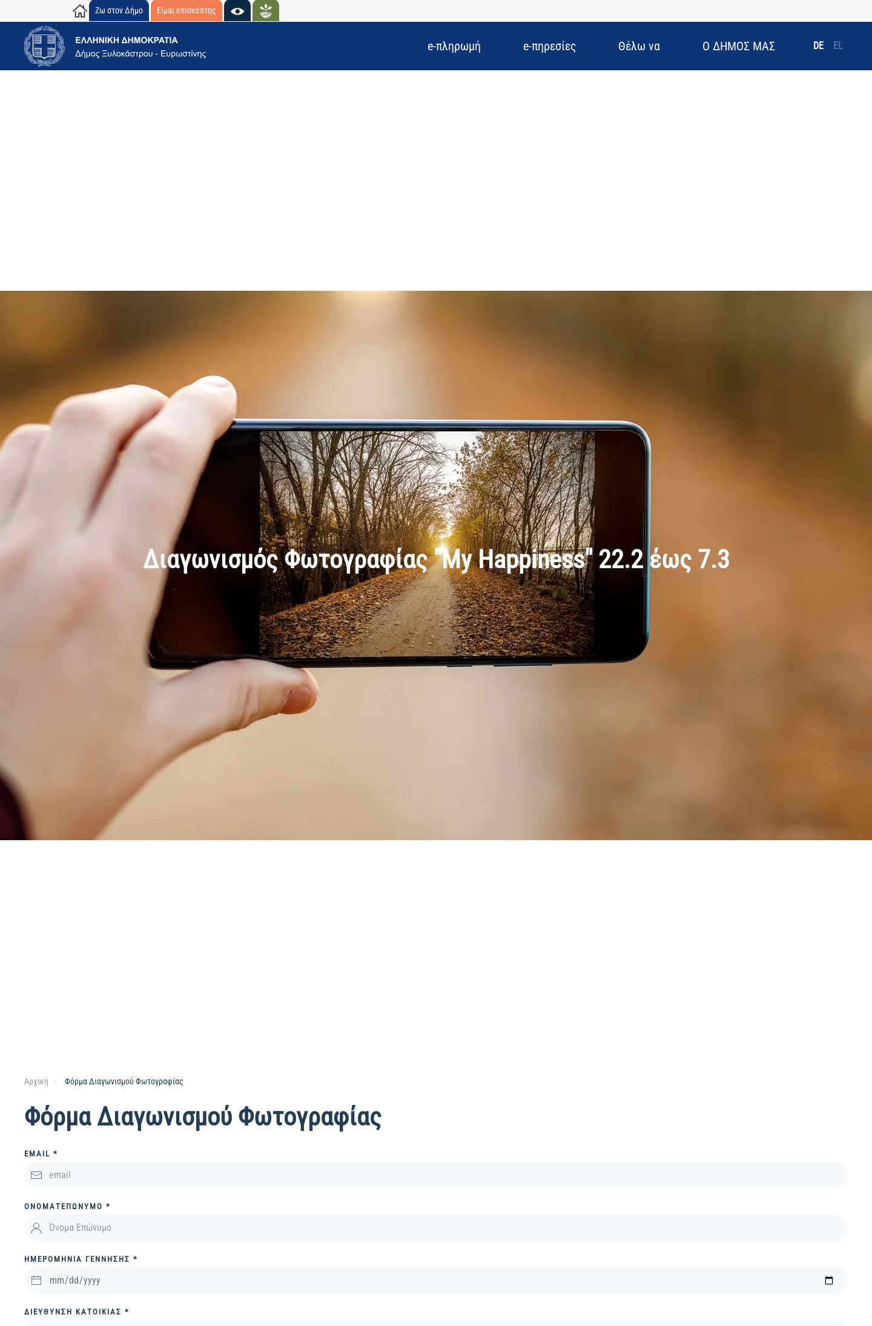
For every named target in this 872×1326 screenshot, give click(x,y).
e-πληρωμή (454, 46)
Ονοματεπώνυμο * (67, 1206)
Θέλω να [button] (639, 46)
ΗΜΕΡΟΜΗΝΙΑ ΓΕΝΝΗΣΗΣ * (81, 1259)
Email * (41, 1153)
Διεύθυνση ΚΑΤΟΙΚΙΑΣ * (77, 1311)
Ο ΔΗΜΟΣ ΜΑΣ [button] (738, 46)
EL (838, 45)
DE (818, 45)
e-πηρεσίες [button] (549, 46)
